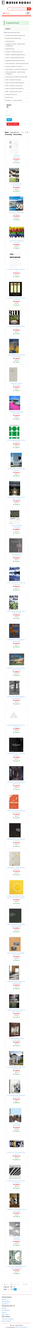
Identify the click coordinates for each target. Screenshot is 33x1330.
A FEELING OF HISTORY (16, 383)
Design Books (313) (10, 48)
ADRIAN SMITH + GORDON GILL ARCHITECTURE (17, 897)
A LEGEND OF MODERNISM (16, 412)
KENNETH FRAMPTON (16, 926)
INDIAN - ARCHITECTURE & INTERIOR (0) (15, 82)
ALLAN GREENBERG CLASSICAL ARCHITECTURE (19, 1067)
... (19, 1284)
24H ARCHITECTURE (16, 184)
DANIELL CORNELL (16, 954)
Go (9, 119)
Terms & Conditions (8, 1319)
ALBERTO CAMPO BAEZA (16, 1011)
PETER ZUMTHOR (16, 385)
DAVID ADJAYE (16, 726)
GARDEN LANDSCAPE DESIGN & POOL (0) (15, 60)
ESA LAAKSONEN (16, 1182)
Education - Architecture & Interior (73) (14, 51)
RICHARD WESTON (17, 1125)
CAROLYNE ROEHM (16, 1068)
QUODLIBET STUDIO (16, 613)
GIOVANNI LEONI (16, 1239)
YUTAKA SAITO (16, 584)
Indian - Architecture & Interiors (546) (14, 85)
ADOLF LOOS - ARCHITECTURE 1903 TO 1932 (18, 782)
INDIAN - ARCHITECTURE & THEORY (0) (14, 88)
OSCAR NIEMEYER (16, 413)
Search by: (9, 106)
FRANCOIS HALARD (16, 499)
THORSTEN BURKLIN (16, 983)
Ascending (8, 134)
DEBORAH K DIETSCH (16, 669)
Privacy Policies (6, 1321)
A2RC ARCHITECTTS (17, 554)
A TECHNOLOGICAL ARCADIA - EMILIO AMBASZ (19, 468)
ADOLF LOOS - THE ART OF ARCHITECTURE (18, 810)
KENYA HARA (16, 157)
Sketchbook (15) (9, 97)
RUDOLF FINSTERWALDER (16, 1268)
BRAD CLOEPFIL (16, 1097)
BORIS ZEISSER (16, 185)
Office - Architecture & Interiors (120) (14, 91)
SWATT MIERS (16, 214)
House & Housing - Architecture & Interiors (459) (16, 76)
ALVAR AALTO (16, 1124)
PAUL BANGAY (16, 442)
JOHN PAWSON (16, 527)
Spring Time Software (21, 1327)
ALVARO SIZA (16, 1238)
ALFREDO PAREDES (16, 1040)
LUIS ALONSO (16, 242)
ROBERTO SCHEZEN (16, 783)
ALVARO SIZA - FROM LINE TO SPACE (16, 1266)
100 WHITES (16, 155)
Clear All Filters (13, 124)
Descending (18, 134)
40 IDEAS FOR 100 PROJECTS (16, 241)
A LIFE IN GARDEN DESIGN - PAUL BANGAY (18, 440)
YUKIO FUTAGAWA (16, 1211)
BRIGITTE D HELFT (16, 556)
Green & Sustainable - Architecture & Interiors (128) (17, 63)
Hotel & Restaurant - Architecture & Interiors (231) (16, 69)
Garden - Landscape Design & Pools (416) (15, 57)
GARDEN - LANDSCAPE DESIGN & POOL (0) (15, 54)
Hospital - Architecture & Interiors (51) (14, 66)
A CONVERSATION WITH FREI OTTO (16, 355)
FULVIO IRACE (16, 470)
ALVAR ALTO (16, 1154)
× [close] (27, 23)
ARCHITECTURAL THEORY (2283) (13, 38)
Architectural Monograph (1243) (13, 32)
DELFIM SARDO (16, 869)
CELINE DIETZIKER (16, 641)
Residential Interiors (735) (11, 94)
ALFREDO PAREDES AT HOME (16, 1038)
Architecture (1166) (10, 41)
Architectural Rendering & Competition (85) (15, 35)
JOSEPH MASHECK (16, 812)
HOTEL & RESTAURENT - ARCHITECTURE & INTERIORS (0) (15, 73)
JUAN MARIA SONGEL (16, 356)
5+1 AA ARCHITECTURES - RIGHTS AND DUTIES (18, 269)
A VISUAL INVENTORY (16, 525)
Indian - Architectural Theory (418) (13, 79)
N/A (16, 271)
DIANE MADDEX (16, 299)
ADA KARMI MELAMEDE (16, 698)
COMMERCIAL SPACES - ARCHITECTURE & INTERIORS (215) (15, 45)
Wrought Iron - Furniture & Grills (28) (14, 100)
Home (6, 13)
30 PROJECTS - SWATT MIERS (16, 212)
